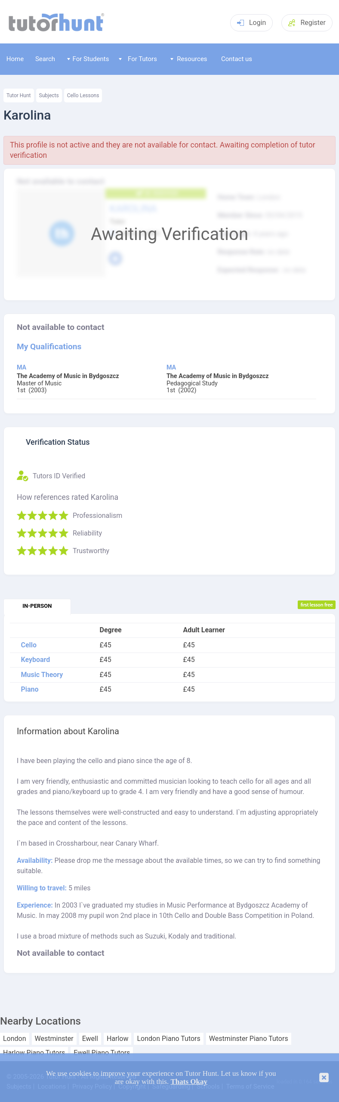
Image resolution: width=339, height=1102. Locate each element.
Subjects (49, 95)
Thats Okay (188, 1081)
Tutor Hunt (18, 95)
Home (15, 59)
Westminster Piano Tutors (248, 1039)
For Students (88, 59)
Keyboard (35, 660)
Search (45, 59)
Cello (29, 645)
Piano (29, 689)
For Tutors (138, 59)
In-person (37, 606)
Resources (188, 59)
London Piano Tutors (168, 1039)
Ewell (90, 1039)
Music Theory (42, 675)
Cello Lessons (83, 95)
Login (251, 22)
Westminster (54, 1039)
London (14, 1039)
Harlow (118, 1039)
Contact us (236, 59)
